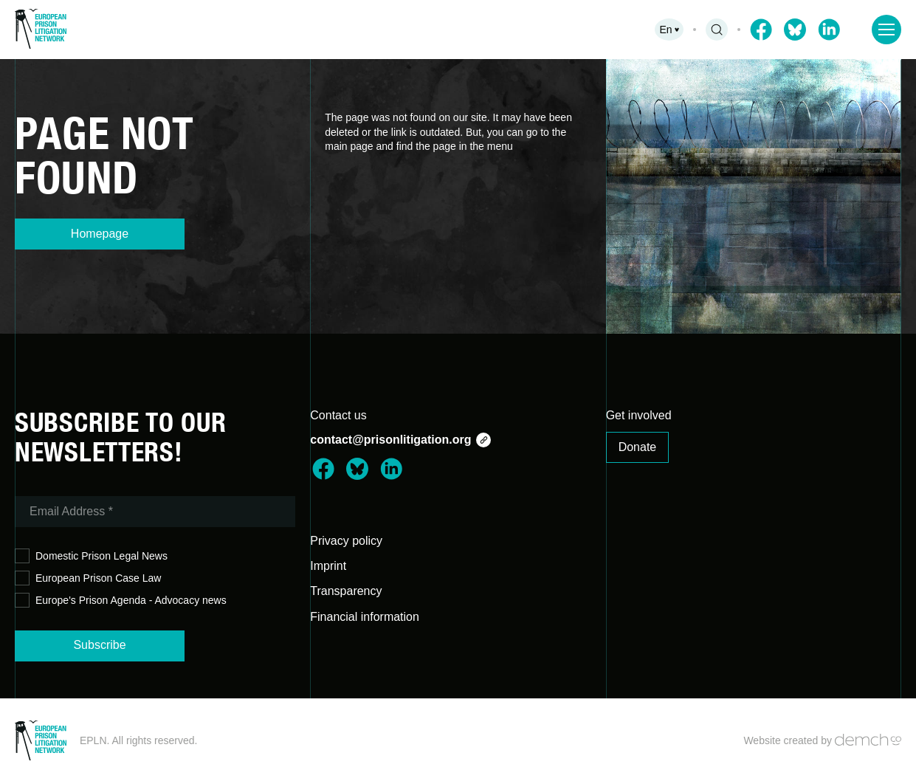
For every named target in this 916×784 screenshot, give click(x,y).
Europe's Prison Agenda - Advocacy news (121, 601)
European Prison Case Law (88, 578)
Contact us (338, 415)
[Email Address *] (155, 511)
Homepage (99, 233)
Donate (638, 447)
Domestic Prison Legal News (91, 556)
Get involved (639, 415)
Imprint (328, 566)
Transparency (346, 591)
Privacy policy (346, 540)
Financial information (364, 617)
